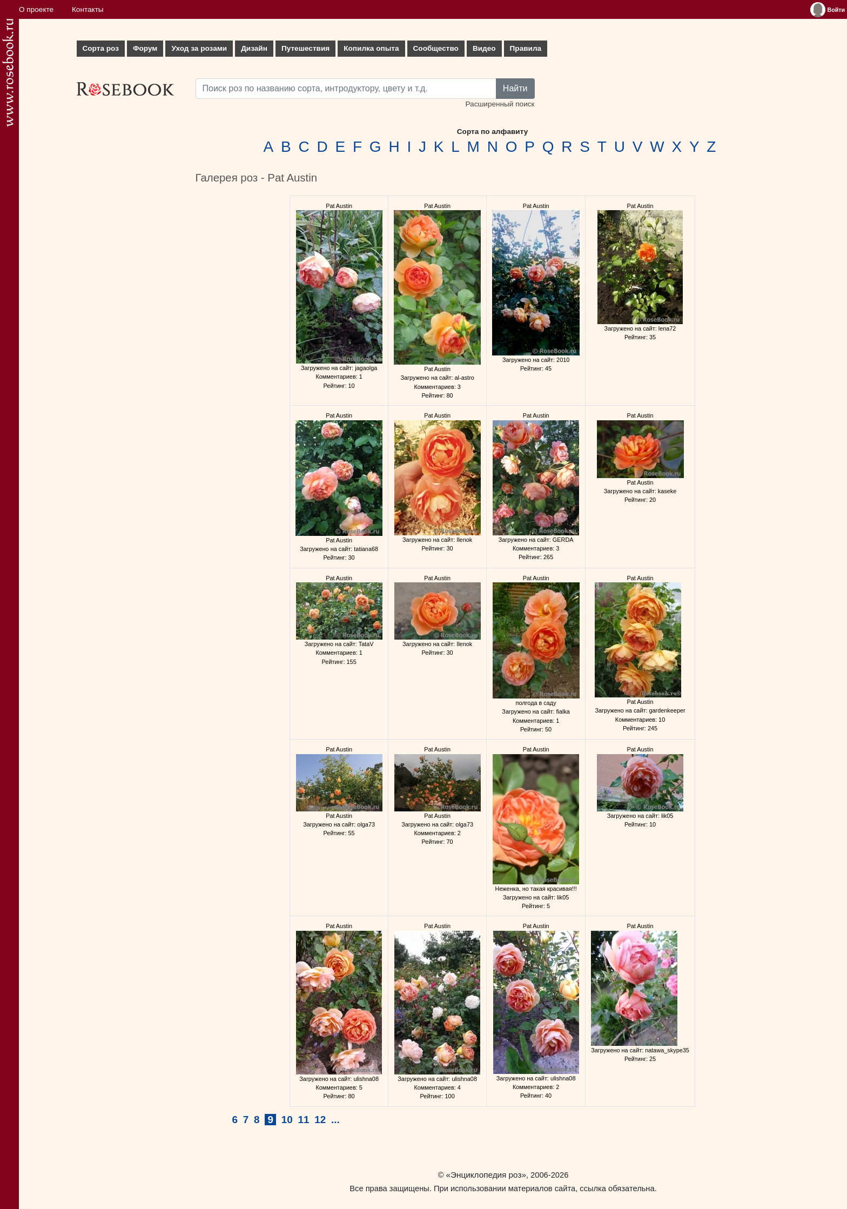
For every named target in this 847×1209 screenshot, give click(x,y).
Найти (515, 88)
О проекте (36, 9)
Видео (484, 48)
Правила (526, 48)
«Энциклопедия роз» (486, 1174)
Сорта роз (101, 48)
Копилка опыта (371, 48)
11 (303, 1119)
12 (320, 1119)
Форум (145, 48)
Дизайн (254, 48)
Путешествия (305, 48)
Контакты (88, 9)
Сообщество (436, 48)
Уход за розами (199, 48)
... (335, 1119)
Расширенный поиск (499, 104)
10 (287, 1119)
